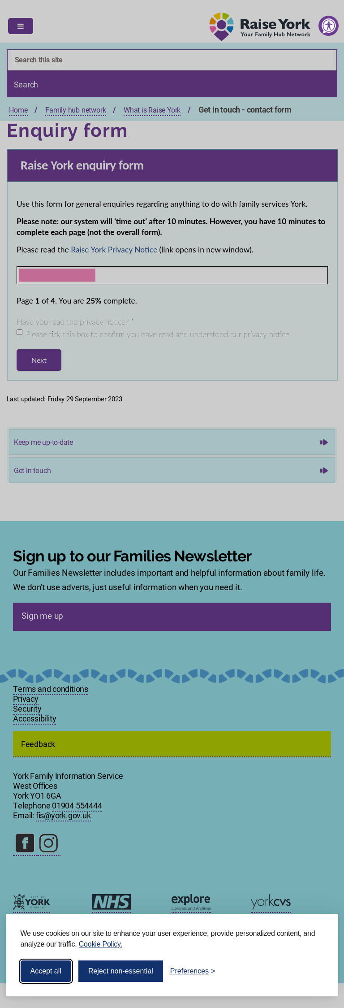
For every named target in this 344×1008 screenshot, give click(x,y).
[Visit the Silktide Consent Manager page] (318, 971)
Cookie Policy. (100, 944)
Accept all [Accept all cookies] (45, 971)
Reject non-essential (120, 971)
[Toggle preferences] (192, 971)
